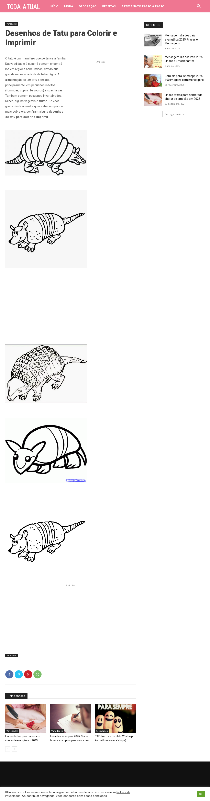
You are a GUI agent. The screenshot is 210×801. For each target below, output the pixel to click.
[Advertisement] (101, 89)
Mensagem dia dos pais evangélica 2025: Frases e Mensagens (181, 39)
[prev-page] (7, 749)
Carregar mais (174, 114)
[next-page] (14, 749)
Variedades (11, 24)
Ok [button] (200, 794)
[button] (199, 6)
